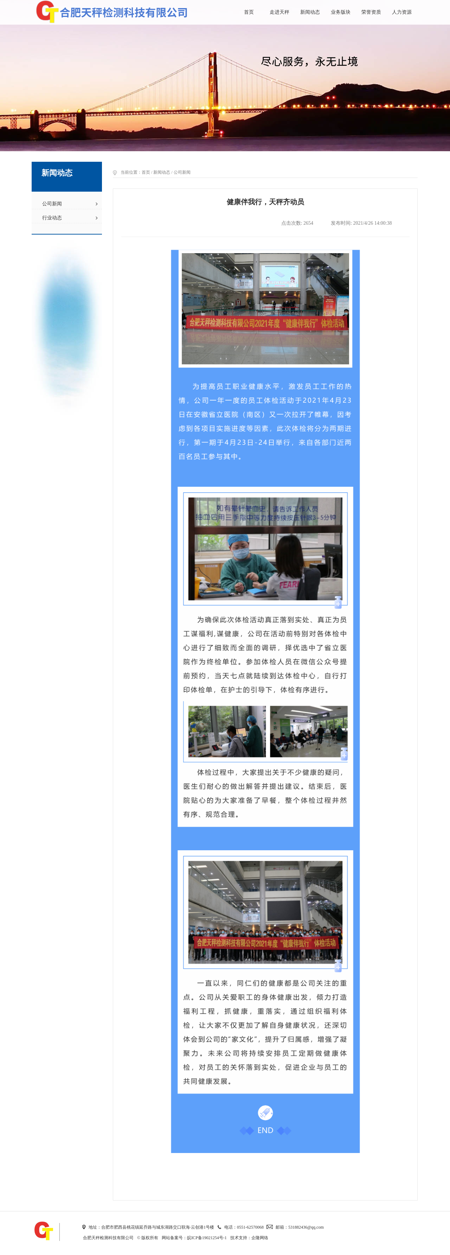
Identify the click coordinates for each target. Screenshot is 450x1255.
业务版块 (341, 12)
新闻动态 (310, 12)
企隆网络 (259, 1237)
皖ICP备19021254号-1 (207, 1237)
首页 (249, 12)
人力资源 (402, 12)
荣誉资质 (371, 12)
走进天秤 (279, 12)
